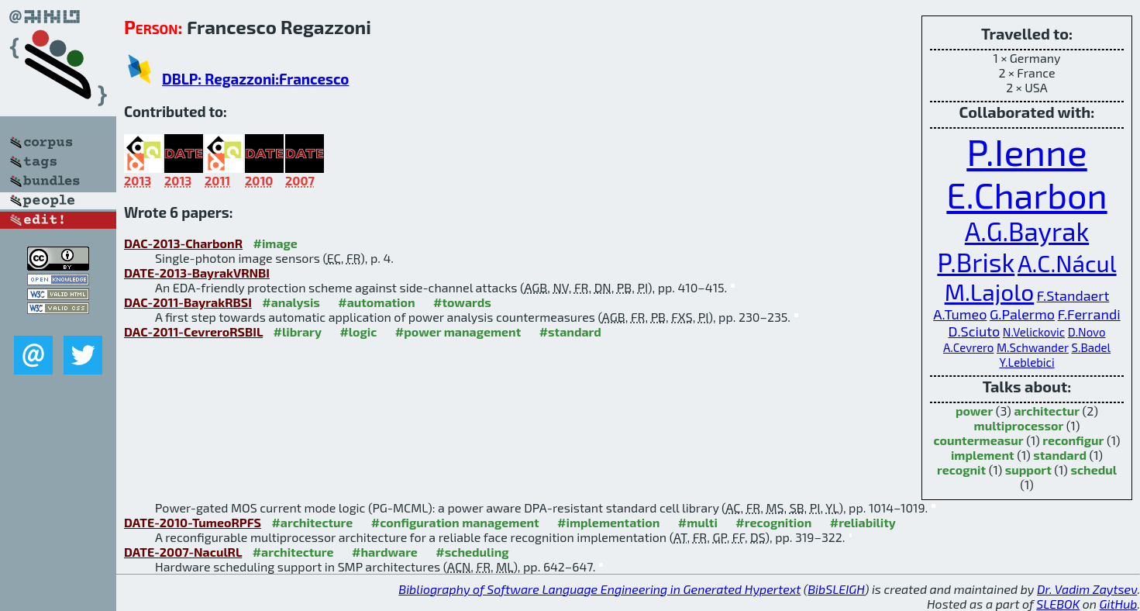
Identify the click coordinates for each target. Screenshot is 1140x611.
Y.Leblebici (1026, 362)
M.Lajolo (990, 292)
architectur (1047, 410)
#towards (462, 302)
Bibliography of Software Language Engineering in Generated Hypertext (599, 589)
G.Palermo (1022, 314)
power (974, 410)
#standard (570, 331)
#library (298, 331)
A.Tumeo (960, 314)
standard (1060, 454)
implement (982, 454)
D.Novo (1087, 332)
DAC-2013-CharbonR (183, 243)
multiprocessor (1019, 425)
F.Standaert (1073, 295)
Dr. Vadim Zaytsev (1087, 589)
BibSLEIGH (836, 589)
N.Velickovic (1034, 332)
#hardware (385, 551)
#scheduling (472, 551)
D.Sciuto (975, 331)
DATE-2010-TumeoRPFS (192, 522)
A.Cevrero (968, 347)
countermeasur (979, 440)
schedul (1093, 469)
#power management (458, 331)
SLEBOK (1058, 603)
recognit (961, 469)
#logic (358, 331)
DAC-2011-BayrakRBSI (188, 302)
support (1028, 469)
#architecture (312, 522)
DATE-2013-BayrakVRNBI (197, 272)
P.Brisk (975, 262)
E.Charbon (1026, 195)
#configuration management (455, 522)
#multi (698, 522)
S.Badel (1091, 347)
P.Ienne (1026, 151)
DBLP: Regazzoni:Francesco (255, 79)
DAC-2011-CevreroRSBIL (193, 331)
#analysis (291, 302)
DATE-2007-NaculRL (183, 551)
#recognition (773, 522)
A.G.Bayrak (1027, 231)
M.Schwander (1033, 347)
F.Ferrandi (1089, 314)
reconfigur (1073, 440)
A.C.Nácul (1067, 263)
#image (275, 243)
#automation (376, 302)
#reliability (863, 522)
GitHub (1119, 603)
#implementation (608, 522)
